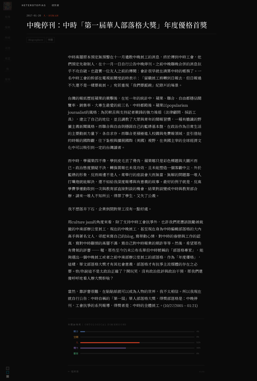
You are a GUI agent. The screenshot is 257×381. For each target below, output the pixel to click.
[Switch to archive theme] (7, 376)
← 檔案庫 (73, 371)
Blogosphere (35, 39)
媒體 (50, 39)
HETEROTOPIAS (34, 5)
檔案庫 (55, 5)
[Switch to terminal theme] (7, 368)
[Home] (7, 6)
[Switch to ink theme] (7, 372)
